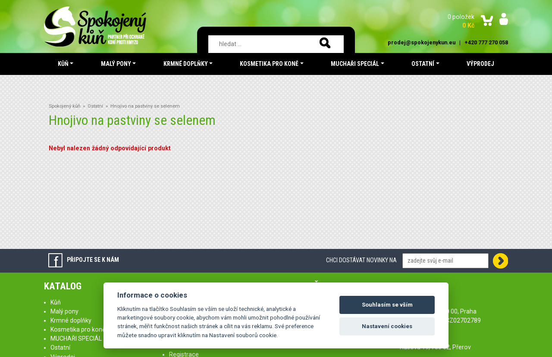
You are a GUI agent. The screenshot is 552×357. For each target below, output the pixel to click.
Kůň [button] (63, 63)
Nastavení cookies (387, 326)
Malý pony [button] (116, 63)
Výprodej (480, 63)
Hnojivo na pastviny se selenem (145, 106)
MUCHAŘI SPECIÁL (76, 338)
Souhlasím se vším (387, 304)
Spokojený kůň (64, 106)
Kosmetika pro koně (77, 329)
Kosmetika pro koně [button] (269, 63)
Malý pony (64, 311)
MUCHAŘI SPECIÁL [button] (355, 63)
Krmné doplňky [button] (185, 63)
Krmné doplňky (70, 320)
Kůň (55, 302)
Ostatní (95, 106)
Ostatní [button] (422, 63)
